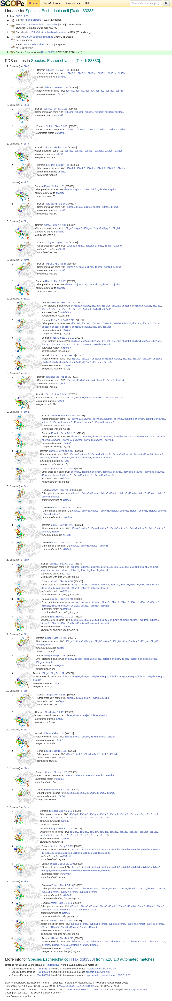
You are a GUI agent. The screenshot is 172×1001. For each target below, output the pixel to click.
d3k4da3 (79, 150)
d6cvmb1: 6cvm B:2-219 (62, 433)
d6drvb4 (132, 493)
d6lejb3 (105, 698)
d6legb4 (117, 641)
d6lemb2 (99, 775)
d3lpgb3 (106, 228)
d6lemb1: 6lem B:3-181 (57, 789)
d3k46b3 (111, 73)
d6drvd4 (94, 545)
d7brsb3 (123, 888)
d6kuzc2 (154, 567)
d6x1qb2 (114, 814)
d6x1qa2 (74, 814)
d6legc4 (145, 641)
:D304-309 (76, 986)
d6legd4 (50, 644)
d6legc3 (135, 641)
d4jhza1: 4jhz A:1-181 (57, 263)
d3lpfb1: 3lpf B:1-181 (56, 203)
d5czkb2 (100, 380)
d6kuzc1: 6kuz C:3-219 (61, 599)
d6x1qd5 (104, 817)
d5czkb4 (120, 380)
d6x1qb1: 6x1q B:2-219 (60, 828)
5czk (26, 373)
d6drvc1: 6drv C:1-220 (62, 525)
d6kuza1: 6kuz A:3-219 (61, 563)
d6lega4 (88, 641)
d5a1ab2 (116, 305)
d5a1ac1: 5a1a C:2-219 (62, 337)
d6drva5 (104, 493)
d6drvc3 (161, 493)
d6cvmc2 (160, 419)
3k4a (26, 105)
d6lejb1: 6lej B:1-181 (54, 712)
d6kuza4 (95, 567)
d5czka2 (71, 380)
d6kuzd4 (94, 570)
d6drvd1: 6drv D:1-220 (61, 542)
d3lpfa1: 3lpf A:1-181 (53, 186)
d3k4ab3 (109, 112)
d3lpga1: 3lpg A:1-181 (55, 225)
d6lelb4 (111, 736)
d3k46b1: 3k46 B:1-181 (56, 87)
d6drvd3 (85, 545)
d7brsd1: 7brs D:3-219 (62, 938)
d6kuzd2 (75, 570)
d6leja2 (70, 698)
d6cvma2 (76, 419)
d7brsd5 (93, 892)
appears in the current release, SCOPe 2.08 (108, 975)
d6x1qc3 (44, 817)
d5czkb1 (62, 76)
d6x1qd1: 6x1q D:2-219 (62, 864)
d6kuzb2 (114, 567)
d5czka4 (90, 380)
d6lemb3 (109, 775)
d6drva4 (94, 493)
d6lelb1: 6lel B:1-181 (55, 751)
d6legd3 (40, 644)
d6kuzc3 (45, 570)
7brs (26, 881)
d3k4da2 (69, 150)
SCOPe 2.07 (22, 16)
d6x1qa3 (83, 814)
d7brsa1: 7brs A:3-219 (61, 885)
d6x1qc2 (154, 814)
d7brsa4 (94, 888)
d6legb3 (107, 641)
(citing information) (138, 989)
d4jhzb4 (117, 267)
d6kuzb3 (124, 567)
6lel (26, 729)
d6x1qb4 (134, 814)
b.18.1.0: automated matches (38, 36)
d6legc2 (126, 641)
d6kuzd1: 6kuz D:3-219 (61, 616)
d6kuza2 (75, 567)
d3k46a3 (81, 73)
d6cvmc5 (67, 422)
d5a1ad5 (106, 309)
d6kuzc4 (55, 570)
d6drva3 (85, 493)
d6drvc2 (152, 493)
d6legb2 (98, 641)
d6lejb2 (96, 698)
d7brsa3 (85, 888)
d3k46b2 (101, 73)
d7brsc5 (55, 892)
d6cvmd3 (88, 422)
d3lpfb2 (94, 189)
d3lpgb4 (116, 228)
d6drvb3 (123, 493)
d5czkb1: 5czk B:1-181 (56, 394)
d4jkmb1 (62, 383)
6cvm (26, 412)
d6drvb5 (142, 493)
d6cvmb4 (139, 419)
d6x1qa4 (94, 814)
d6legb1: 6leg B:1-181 (56, 638)
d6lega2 (70, 641)
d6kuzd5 (104, 570)
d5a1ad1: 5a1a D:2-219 (63, 355)
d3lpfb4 (112, 189)
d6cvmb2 (118, 419)
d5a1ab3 (126, 305)
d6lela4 (85, 736)
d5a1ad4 (96, 309)
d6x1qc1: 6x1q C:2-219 (62, 846)
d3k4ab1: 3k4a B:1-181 (57, 126)
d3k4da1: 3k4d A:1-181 (55, 147)
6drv (26, 486)
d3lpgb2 (97, 228)
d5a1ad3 (86, 309)
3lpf (26, 182)
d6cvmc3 (46, 422)
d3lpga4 (88, 228)
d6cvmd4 (99, 422)
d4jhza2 (71, 267)
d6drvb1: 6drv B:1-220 (62, 507)
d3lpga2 (69, 228)
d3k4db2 (99, 150)
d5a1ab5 (146, 305)
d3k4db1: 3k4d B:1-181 (57, 165)
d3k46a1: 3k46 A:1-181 (57, 70)
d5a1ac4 (56, 309)
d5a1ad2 (76, 309)
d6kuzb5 (144, 567)
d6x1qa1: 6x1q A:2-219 (60, 811)
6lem (26, 768)
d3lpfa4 (85, 189)
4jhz (26, 260)
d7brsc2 (152, 888)
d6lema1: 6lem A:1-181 (55, 772)
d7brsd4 (84, 892)
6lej (26, 691)
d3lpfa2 (68, 189)
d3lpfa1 (60, 648)
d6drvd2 (75, 545)
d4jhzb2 (98, 267)
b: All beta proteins (31, 19)
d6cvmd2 (78, 422)
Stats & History (51, 3)
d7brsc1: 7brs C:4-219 (61, 920)
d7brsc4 (46, 892)
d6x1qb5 (144, 814)
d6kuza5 (105, 567)
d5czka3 (81, 380)
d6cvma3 (87, 419)
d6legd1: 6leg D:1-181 (53, 673)
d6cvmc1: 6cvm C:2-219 (61, 451)
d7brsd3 (74, 892)
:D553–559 (84, 989)
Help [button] (89, 3)
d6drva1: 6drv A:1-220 (61, 490)
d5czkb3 (110, 380)
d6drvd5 (104, 545)
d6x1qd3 (84, 817)
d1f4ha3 (67, 312)
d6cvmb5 (150, 419)
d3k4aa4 (89, 112)
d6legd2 (154, 641)
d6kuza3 (85, 567)
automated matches (34, 44)
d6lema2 (69, 775)
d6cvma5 (108, 419)
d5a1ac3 (46, 309)
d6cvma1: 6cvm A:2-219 (63, 415)
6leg (26, 634)
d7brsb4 (132, 888)
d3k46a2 (71, 73)
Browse (33, 3)
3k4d (26, 143)
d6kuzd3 (85, 570)
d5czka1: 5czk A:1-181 (57, 377)
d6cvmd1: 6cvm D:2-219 (62, 468)
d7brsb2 (113, 888)
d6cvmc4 (57, 422)
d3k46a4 (91, 73)
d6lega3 (79, 641)
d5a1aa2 (75, 305)
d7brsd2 (65, 892)
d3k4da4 (89, 150)
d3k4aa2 (69, 112)
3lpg (26, 221)
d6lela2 (68, 736)
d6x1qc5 (64, 817)
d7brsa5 (104, 888)
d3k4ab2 (99, 112)
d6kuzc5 (65, 570)
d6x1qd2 (74, 817)
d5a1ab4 (136, 305)
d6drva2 (75, 493)
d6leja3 (79, 698)
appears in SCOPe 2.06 (98, 972)
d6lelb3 (102, 736)
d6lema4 (89, 775)
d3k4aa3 (79, 112)
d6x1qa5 (104, 814)
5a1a (26, 298)
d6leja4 (88, 698)
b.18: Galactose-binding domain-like (39, 24)
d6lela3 (77, 736)
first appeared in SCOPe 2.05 (101, 968)
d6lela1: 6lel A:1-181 (54, 733)
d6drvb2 (113, 493)
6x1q (26, 807)
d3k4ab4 (119, 112)
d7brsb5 (142, 888)
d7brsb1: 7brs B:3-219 (60, 903)
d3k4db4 (119, 150)
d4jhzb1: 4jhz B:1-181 (55, 281)
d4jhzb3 (108, 267)
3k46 (26, 66)
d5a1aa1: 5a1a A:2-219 (62, 302)
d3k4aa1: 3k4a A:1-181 (55, 108)
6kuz (26, 560)
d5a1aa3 (85, 305)
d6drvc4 (46, 496)
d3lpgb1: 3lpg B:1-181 (57, 242)
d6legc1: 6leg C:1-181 (55, 655)
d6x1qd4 (94, 817)
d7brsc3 (161, 888)
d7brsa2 (75, 888)
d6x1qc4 (54, 817)
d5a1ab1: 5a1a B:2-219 (62, 320)
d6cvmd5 (109, 422)
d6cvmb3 (129, 419)
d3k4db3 (109, 150)
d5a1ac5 (66, 309)
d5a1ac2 (156, 305)
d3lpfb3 (103, 189)
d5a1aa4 (95, 305)
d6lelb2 (94, 736)
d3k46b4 (121, 73)
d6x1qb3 (124, 814)
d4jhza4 (89, 267)
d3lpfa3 (77, 189)
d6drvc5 (55, 496)
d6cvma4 (97, 419)
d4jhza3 (80, 267)
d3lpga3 (78, 228)
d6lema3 (79, 775)
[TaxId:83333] (48, 52)
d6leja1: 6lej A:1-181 (56, 694)
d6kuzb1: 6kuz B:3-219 (61, 581)
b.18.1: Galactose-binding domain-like (48, 32)
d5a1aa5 (106, 305)
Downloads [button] (72, 3)
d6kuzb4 (134, 567)
